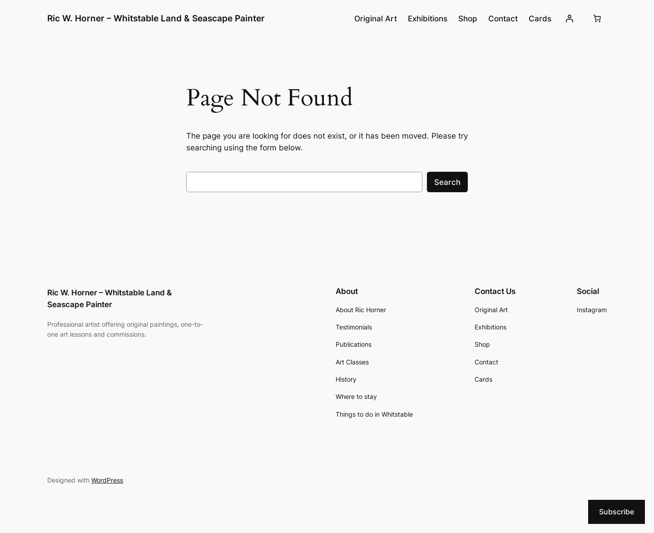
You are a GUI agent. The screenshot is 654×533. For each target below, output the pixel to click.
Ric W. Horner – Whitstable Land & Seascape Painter (156, 18)
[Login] (569, 18)
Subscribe (616, 511)
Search (447, 182)
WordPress (107, 480)
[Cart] (597, 18)
